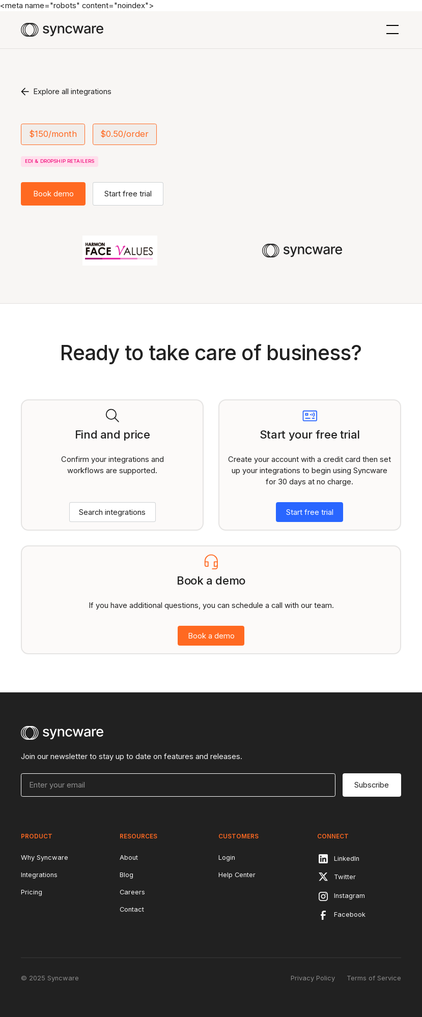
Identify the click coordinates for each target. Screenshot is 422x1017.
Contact (132, 909)
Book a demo (211, 636)
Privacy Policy (313, 978)
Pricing (31, 892)
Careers (132, 892)
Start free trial (128, 193)
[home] (62, 30)
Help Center (237, 875)
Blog (126, 875)
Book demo (53, 193)
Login (226, 857)
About (129, 857)
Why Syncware (44, 857)
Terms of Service (374, 978)
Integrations (39, 875)
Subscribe (371, 785)
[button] (390, 29)
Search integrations (112, 512)
